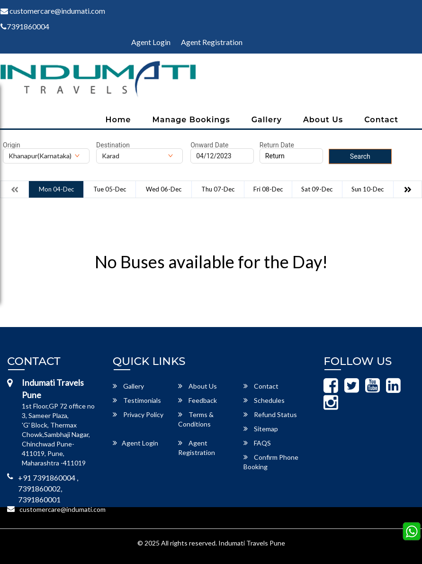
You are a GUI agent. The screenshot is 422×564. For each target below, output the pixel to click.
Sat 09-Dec (316, 189)
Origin (11, 145)
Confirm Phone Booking (270, 462)
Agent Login (151, 41)
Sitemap (260, 429)
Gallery (266, 119)
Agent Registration (211, 41)
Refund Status (270, 414)
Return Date (277, 145)
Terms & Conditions (196, 419)
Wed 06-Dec (163, 189)
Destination (113, 145)
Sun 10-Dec (367, 189)
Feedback (197, 400)
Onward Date (209, 145)
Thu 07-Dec (217, 189)
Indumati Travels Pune (251, 543)
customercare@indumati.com (62, 509)
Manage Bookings (191, 119)
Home (118, 119)
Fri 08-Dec (268, 189)
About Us (323, 119)
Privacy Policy (138, 414)
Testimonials (137, 400)
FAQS (257, 443)
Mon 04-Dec (56, 189)
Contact (381, 119)
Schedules (264, 400)
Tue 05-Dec (109, 189)
